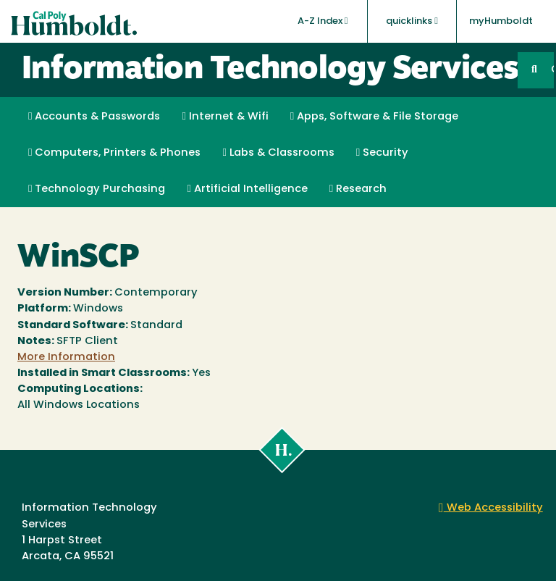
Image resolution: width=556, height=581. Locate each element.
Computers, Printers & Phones (114, 153)
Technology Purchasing (96, 189)
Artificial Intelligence (247, 189)
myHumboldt (501, 21)
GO (552, 69)
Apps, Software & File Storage (374, 116)
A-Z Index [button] (323, 21)
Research (358, 189)
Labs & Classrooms (278, 153)
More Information (66, 357)
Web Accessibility (491, 508)
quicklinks (412, 21)
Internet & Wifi (225, 116)
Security (382, 153)
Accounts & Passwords (94, 116)
